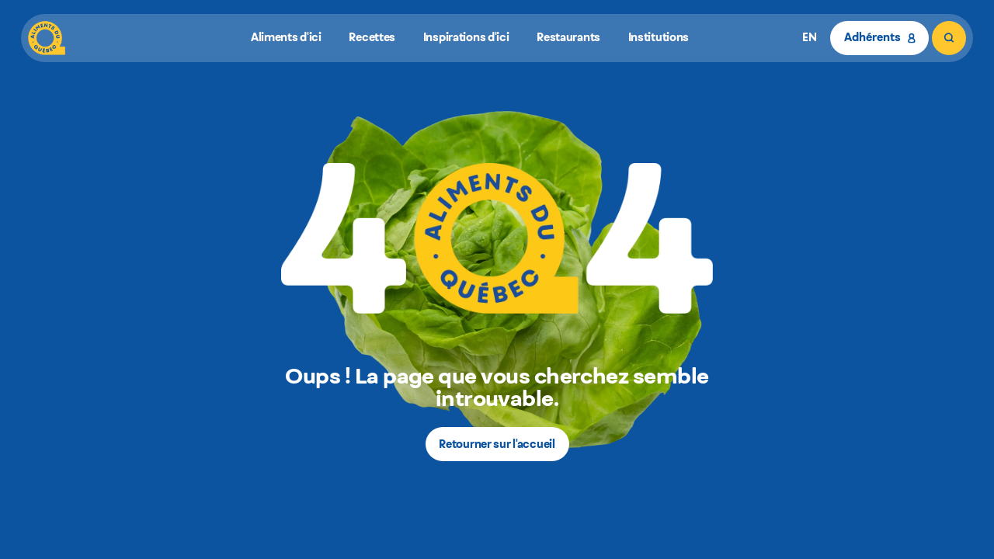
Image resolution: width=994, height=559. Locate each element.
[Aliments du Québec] (46, 38)
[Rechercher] (949, 38)
